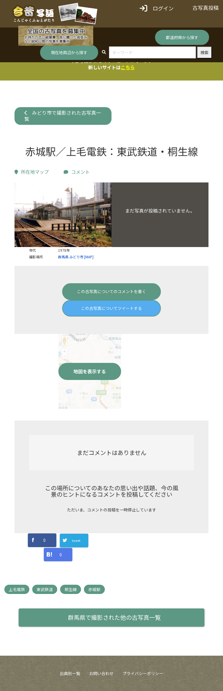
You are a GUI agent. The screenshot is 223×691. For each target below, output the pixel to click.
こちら (128, 67)
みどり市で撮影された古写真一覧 (62, 116)
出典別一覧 (70, 673)
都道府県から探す (182, 37)
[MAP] (88, 256)
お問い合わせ (101, 673)
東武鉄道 (45, 589)
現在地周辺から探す (69, 52)
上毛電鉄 (17, 589)
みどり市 (76, 256)
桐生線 (70, 589)
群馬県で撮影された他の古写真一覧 (114, 617)
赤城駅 (94, 589)
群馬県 (63, 256)
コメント (77, 171)
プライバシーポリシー (143, 673)
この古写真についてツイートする (111, 308)
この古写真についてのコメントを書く (111, 291)
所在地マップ (32, 171)
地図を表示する (89, 371)
